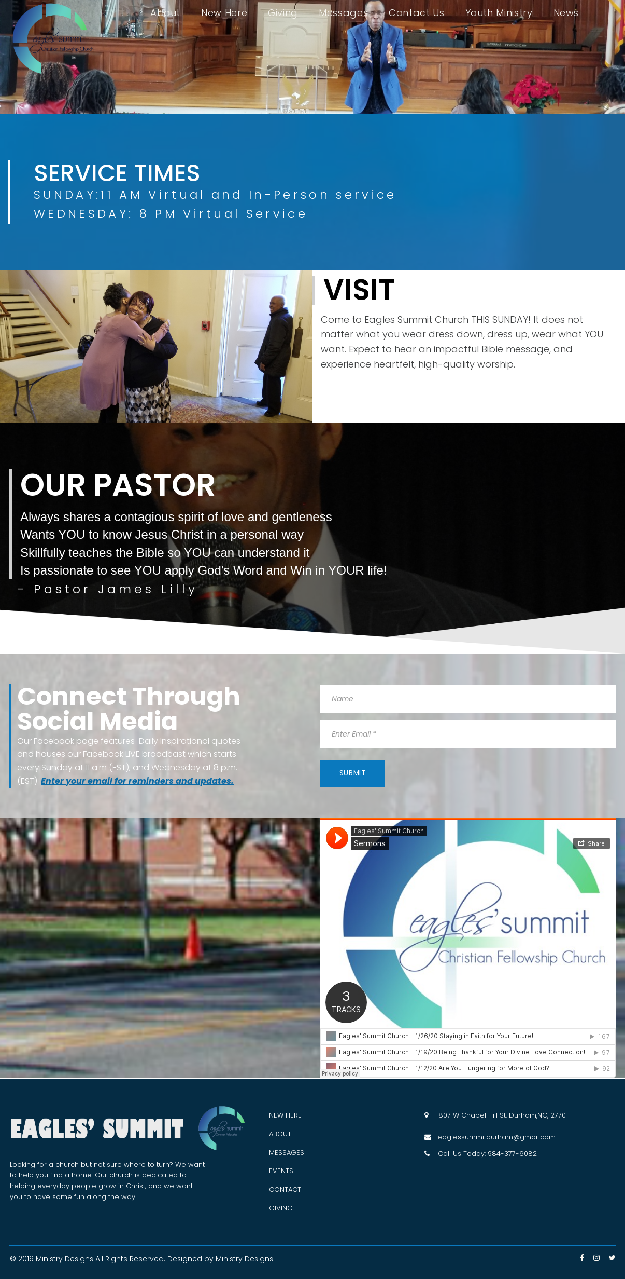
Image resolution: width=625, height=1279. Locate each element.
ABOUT (280, 1134)
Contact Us (416, 13)
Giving (283, 13)
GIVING (281, 1208)
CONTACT (285, 1189)
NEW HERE (285, 1115)
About (165, 13)
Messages (343, 13)
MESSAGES (286, 1153)
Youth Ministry (499, 13)
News (566, 13)
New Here (224, 13)
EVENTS (281, 1171)
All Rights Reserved (131, 1259)
